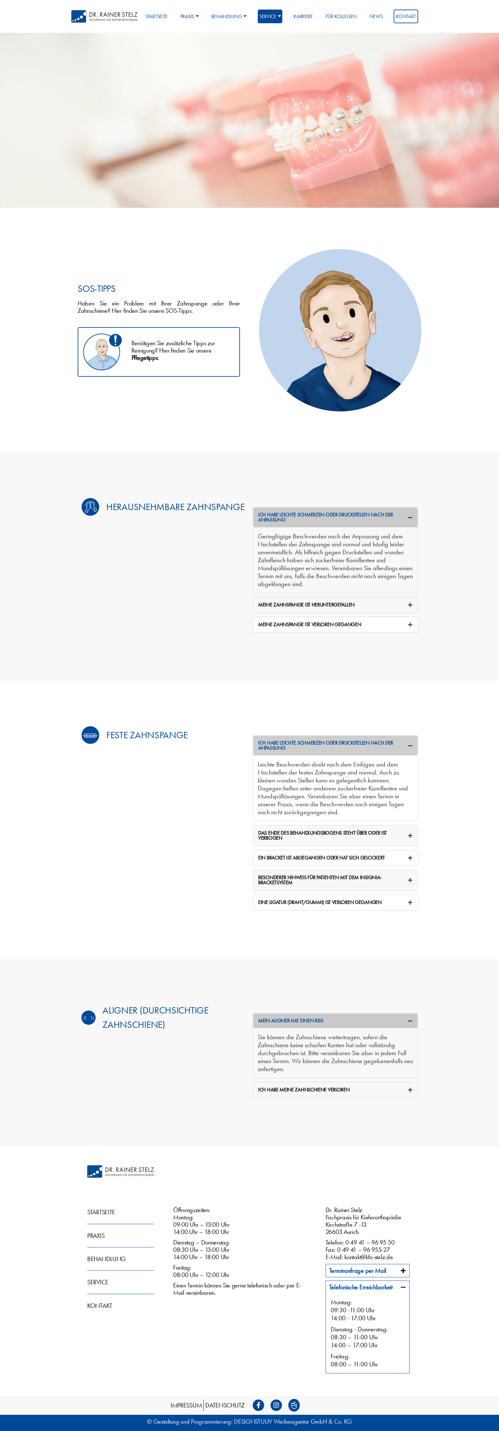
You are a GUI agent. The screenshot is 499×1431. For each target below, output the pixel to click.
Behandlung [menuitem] (229, 16)
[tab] (335, 517)
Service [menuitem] (270, 16)
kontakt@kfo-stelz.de (368, 1257)
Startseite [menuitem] (156, 16)
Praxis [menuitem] (189, 16)
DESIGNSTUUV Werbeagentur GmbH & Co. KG (293, 1421)
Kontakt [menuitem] (406, 16)
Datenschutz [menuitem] (225, 1405)
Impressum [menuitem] (186, 1405)
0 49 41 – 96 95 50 (370, 1242)
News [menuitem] (376, 16)
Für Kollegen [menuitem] (341, 16)
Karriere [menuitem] (303, 16)
